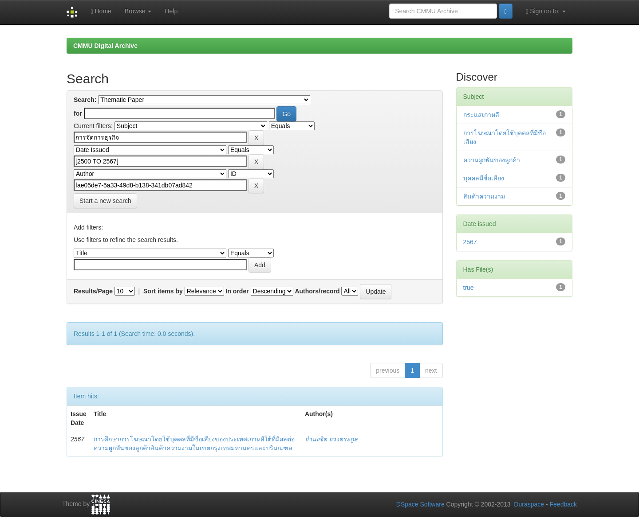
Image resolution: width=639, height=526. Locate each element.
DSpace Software (420, 504)
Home (101, 11)
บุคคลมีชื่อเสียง (483, 178)
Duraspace (529, 504)
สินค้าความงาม (484, 196)
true (468, 287)
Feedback (563, 504)
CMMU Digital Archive (105, 45)
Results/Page (93, 291)
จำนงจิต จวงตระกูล (331, 439)
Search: (85, 99)
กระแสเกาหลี (481, 114)
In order (237, 291)
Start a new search (105, 200)
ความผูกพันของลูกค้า (491, 160)
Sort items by (163, 291)
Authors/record (317, 291)
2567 (470, 241)
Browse (138, 11)
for (78, 113)
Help (171, 11)
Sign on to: (546, 11)
